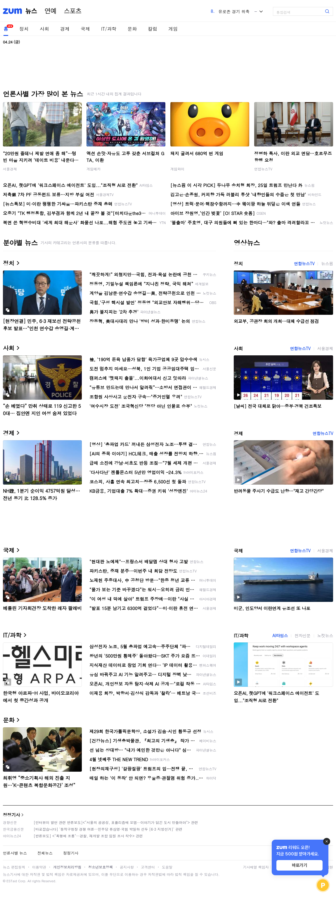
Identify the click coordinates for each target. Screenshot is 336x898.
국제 (85, 28)
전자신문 (302, 635)
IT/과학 (108, 28)
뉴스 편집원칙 (14, 866)
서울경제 (10, 168)
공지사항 (127, 866)
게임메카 (93, 168)
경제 (65, 28)
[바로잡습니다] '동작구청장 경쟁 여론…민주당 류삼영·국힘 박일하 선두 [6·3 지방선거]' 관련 (108, 829)
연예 (50, 11)
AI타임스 (280, 635)
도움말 (167, 866)
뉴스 (31, 11)
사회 (44, 28)
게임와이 (177, 168)
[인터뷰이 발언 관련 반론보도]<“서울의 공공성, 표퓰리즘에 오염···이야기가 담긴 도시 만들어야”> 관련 (116, 822)
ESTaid (11, 881)
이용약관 (39, 866)
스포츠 (73, 11)
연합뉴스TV (263, 168)
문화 (132, 28)
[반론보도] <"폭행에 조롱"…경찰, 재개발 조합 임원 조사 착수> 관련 (88, 835)
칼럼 (152, 28)
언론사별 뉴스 (15, 853)
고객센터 (148, 866)
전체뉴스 (45, 853)
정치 (24, 28)
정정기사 (11, 815)
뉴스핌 (327, 263)
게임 (173, 28)
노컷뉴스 (325, 635)
